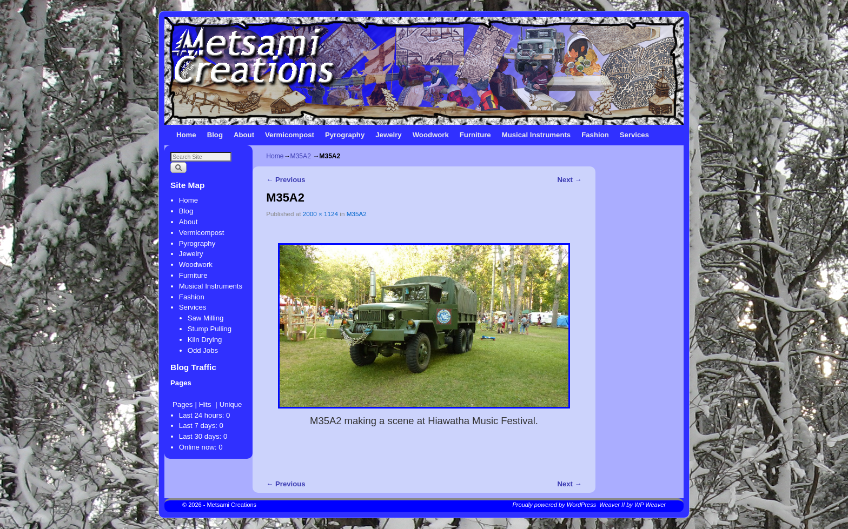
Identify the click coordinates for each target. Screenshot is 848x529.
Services (634, 135)
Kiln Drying (205, 340)
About (244, 135)
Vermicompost (289, 135)
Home (186, 135)
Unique (231, 404)
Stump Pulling (209, 329)
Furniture (475, 135)
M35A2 (300, 156)
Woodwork (431, 135)
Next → (569, 180)
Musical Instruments (536, 135)
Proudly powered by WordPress (555, 504)
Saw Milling (206, 318)
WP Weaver (650, 504)
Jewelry (388, 135)
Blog (215, 135)
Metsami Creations (231, 504)
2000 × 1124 (320, 213)
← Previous (285, 180)
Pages (183, 404)
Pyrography (345, 135)
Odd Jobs (203, 350)
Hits (206, 404)
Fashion (595, 135)
